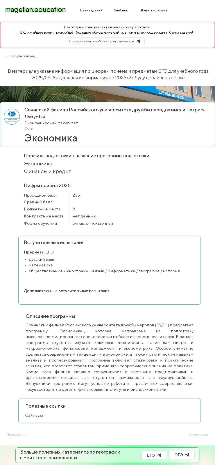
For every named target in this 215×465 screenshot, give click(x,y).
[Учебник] (121, 10)
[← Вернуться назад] (36, 56)
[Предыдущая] (20, 434)
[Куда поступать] (155, 10)
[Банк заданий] (91, 10)
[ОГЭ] (182, 454)
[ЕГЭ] (154, 455)
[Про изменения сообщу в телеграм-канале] (105, 41)
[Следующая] (191, 434)
